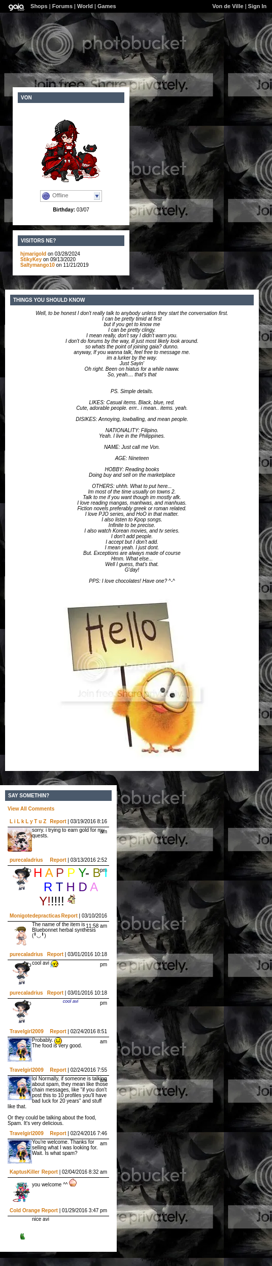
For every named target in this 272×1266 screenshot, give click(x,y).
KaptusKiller (25, 1172)
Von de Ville (227, 6)
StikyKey (31, 259)
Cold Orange (25, 1210)
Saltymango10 (37, 265)
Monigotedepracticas (35, 916)
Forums (62, 6)
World (85, 6)
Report (58, 821)
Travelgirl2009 (27, 1031)
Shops (39, 6)
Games (106, 6)
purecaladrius (26, 860)
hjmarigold (33, 254)
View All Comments (31, 809)
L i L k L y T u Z (28, 821)
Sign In (257, 6)
